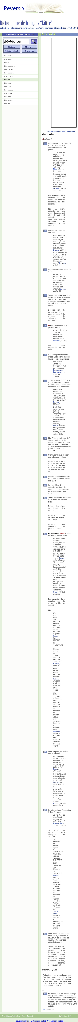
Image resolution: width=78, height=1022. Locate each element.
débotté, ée (8, 100)
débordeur (7, 83)
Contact (30, 1016)
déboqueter (8, 59)
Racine (61, 558)
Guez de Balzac (59, 823)
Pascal (55, 636)
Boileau (56, 250)
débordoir (7, 86)
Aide (23, 1016)
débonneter (8, 56)
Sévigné (56, 188)
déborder (7, 80)
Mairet (55, 169)
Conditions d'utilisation (11, 1016)
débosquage (8, 90)
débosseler (8, 93)
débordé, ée (8, 69)
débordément (8, 76)
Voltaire (56, 782)
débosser (7, 97)
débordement (8, 73)
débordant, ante (9, 66)
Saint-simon (55, 912)
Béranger (62, 263)
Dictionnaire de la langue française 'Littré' (20, 34)
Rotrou (56, 402)
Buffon (62, 289)
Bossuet (56, 664)
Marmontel (57, 731)
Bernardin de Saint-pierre (58, 371)
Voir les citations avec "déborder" (61, 131)
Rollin (55, 592)
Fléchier (56, 679)
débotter (7, 103)
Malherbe (56, 341)
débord (6, 63)
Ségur (55, 426)
